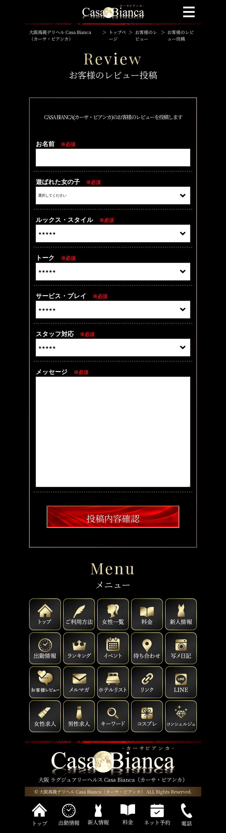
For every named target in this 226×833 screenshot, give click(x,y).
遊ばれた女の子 (58, 182)
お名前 (45, 144)
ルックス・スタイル (64, 219)
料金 (128, 815)
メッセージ (52, 372)
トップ (39, 815)
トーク (45, 257)
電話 (186, 815)
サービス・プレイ (61, 296)
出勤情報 (68, 815)
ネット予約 (157, 815)
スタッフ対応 (55, 334)
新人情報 (98, 815)
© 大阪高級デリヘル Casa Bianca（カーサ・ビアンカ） (89, 791)
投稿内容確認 (113, 518)
